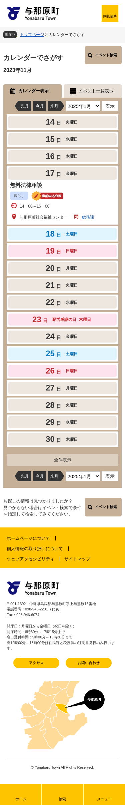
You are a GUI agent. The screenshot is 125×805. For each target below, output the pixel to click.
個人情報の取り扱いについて (35, 548)
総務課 (88, 217)
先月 (25, 106)
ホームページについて (28, 538)
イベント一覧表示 (96, 90)
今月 (40, 106)
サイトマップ (77, 558)
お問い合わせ (89, 663)
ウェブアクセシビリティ (30, 558)
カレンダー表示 (33, 90)
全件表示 (62, 459)
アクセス (36, 663)
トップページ (32, 34)
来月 (54, 106)
